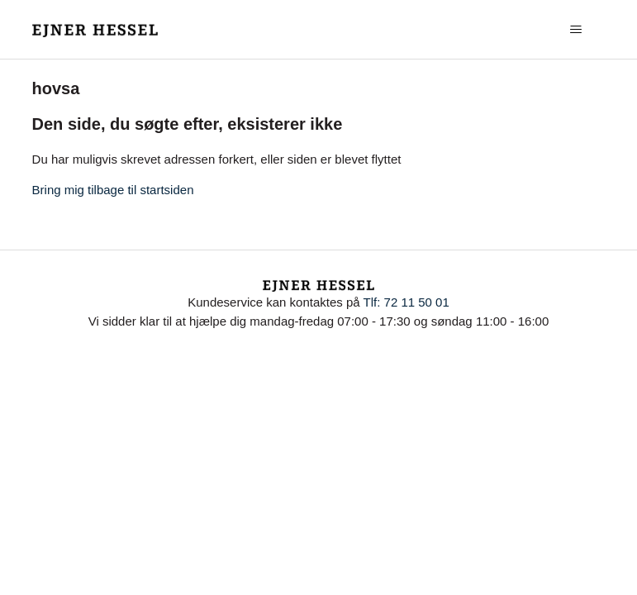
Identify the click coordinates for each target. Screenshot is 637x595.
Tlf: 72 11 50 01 (406, 302)
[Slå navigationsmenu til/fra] (575, 30)
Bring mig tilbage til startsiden (113, 190)
